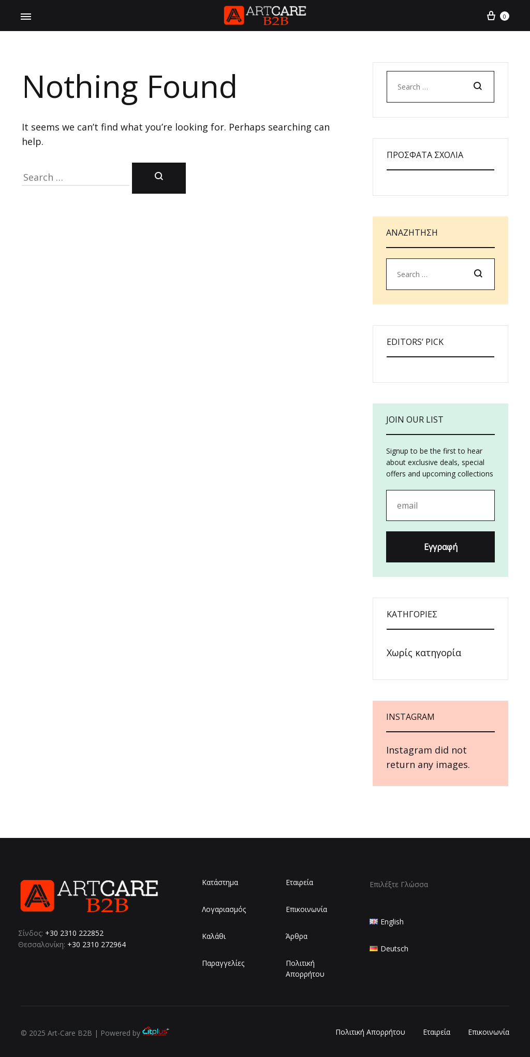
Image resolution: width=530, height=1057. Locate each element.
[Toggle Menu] (26, 16)
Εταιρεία (299, 882)
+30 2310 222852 (74, 933)
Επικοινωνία (306, 909)
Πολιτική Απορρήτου (305, 968)
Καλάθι (214, 936)
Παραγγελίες (223, 963)
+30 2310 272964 (96, 944)
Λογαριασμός (224, 909)
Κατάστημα (220, 882)
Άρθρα (296, 936)
